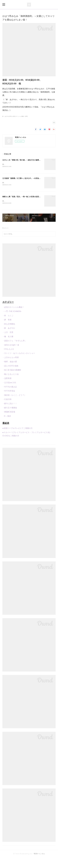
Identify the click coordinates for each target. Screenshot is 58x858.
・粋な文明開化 (8, 324)
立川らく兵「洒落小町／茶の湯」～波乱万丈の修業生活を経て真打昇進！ (28, 160)
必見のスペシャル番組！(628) (20, 116)
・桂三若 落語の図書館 (11, 370)
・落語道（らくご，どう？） (14, 396)
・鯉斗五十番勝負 (9, 408)
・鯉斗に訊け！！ (9, 404)
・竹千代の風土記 (9, 387)
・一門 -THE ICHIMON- (12, 312)
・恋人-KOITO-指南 (10, 366)
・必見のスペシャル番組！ (13, 308)
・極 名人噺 (7, 337)
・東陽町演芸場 (8, 412)
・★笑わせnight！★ (10, 345)
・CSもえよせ (8, 350)
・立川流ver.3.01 (9, 383)
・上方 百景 (7, 333)
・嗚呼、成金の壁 (9, 362)
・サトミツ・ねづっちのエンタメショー (18, 354)
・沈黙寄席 (6, 379)
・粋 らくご (7, 316)
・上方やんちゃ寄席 (10, 358)
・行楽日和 (6, 400)
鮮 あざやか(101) (7, 116)
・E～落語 (6, 416)
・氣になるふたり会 (10, 375)
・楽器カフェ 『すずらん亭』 (14, 341)
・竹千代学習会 (8, 391)
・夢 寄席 (6, 320)
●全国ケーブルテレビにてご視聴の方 (17, 429)
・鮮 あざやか (8, 329)
